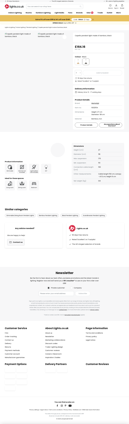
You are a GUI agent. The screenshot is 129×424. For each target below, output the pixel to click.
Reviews (57, 142)
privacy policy (94, 310)
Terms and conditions (94, 333)
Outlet (109, 13)
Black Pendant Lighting (70, 219)
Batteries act (77, 410)
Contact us (9, 340)
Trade (100, 13)
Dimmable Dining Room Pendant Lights (20, 219)
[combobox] (54, 6)
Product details (39, 142)
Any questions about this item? (112, 125)
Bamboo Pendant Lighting (48, 219)
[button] (64, 37)
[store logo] (14, 6)
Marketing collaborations (55, 340)
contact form (63, 310)
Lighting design (57, 347)
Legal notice (90, 340)
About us (48, 333)
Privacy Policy (68, 410)
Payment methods (12, 350)
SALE (90, 12)
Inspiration (49, 357)
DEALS (81, 20)
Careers (48, 354)
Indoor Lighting (20, 27)
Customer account (12, 354)
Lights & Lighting (10, 27)
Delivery (8, 343)
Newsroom (57, 354)
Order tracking (11, 336)
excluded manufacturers (72, 315)
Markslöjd (95, 103)
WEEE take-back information (91, 410)
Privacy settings (34, 410)
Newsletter (49, 336)
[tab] (16, 143)
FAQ (6, 333)
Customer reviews (52, 350)
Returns (8, 347)
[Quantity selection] (78, 73)
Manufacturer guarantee (15, 357)
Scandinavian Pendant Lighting (94, 219)
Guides (57, 357)
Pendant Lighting (32, 27)
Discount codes (51, 343)
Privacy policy (91, 336)
